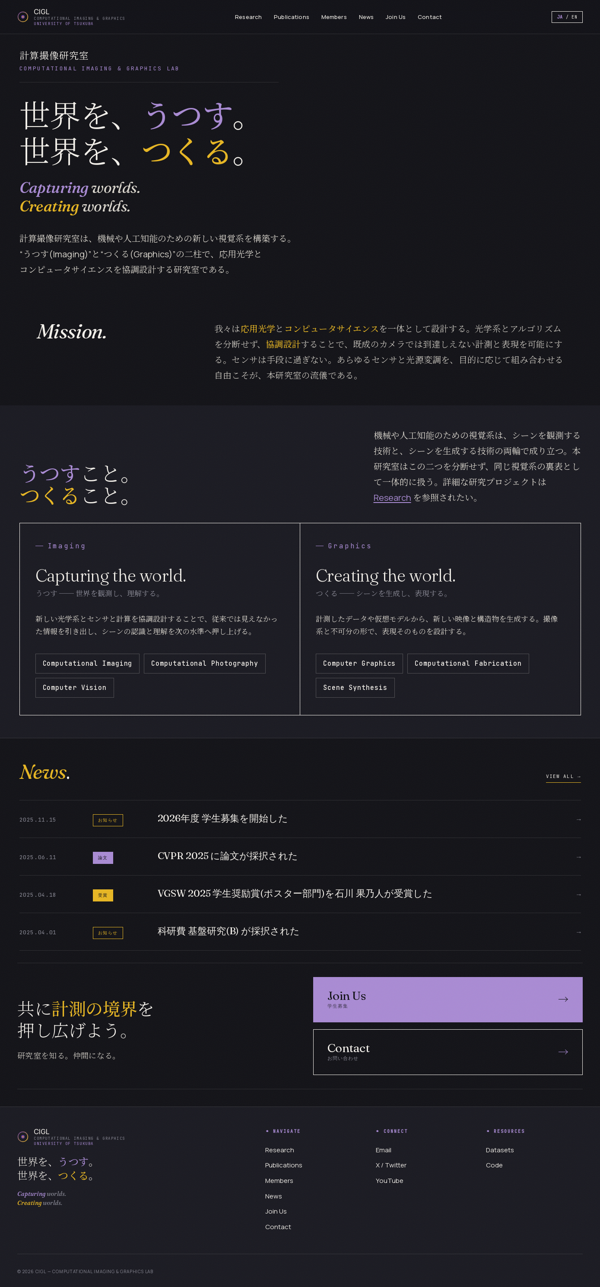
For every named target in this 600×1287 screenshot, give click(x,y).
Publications (291, 17)
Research (248, 17)
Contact (430, 17)
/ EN (567, 17)
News (366, 17)
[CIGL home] (71, 17)
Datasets (500, 1149)
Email (383, 1149)
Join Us (396, 17)
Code (494, 1165)
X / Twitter (391, 1165)
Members (334, 17)
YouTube (389, 1180)
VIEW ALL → (563, 776)
